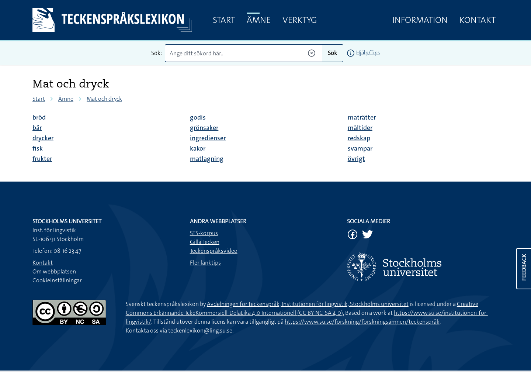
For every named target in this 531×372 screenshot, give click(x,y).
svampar (360, 148)
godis (198, 117)
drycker (42, 138)
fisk (37, 148)
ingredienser (208, 138)
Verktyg (299, 20)
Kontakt (477, 20)
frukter (42, 158)
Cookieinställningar (57, 280)
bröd (39, 117)
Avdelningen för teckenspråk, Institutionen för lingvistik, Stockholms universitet (308, 304)
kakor (197, 148)
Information (420, 20)
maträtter (362, 117)
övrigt (356, 158)
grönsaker (204, 127)
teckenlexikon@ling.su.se (200, 330)
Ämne (259, 20)
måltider (360, 127)
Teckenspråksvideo (213, 251)
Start (224, 20)
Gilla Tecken (204, 242)
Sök (332, 53)
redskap (359, 138)
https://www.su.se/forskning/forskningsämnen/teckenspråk (362, 322)
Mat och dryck (104, 99)
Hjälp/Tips (368, 52)
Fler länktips (205, 262)
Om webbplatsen (54, 271)
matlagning (206, 158)
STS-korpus (204, 233)
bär (37, 127)
